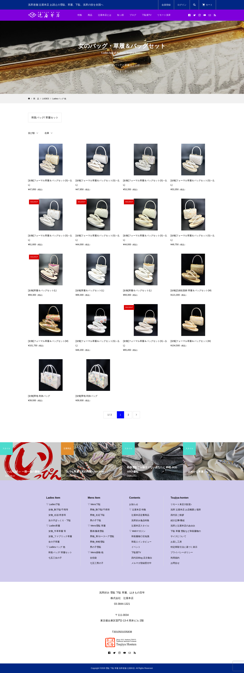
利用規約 (175, 558)
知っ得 (120, 15)
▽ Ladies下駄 (53, 504)
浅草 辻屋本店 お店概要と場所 (186, 509)
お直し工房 (176, 541)
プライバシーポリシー (182, 552)
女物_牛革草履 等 (57, 531)
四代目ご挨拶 (177, 515)
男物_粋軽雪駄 (97, 541)
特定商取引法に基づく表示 (184, 547)
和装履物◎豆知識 (140, 536)
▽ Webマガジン (137, 531)
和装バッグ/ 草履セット (44, 117)
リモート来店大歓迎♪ (181, 504)
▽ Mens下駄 (94, 504)
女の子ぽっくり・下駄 (59, 520)
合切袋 (93, 558)
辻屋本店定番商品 (140, 515)
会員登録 (166, 5)
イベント (135, 547)
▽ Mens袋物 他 (95, 552)
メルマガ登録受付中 (141, 563)
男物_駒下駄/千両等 (100, 509)
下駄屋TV (146, 15)
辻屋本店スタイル (140, 525)
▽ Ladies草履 (53, 525)
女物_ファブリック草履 (60, 536)
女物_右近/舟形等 (57, 515)
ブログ (132, 15)
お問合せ (175, 563)
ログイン (181, 5)
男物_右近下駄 (97, 515)
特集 (80, 15)
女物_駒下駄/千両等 (58, 509)
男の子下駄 (95, 520)
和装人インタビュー (141, 541)
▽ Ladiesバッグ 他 (55, 547)
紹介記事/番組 (178, 520)
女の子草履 (54, 541)
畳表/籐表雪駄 (97, 531)
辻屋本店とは (104, 15)
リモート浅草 (164, 15)
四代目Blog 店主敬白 (141, 558)
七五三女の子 (55, 558)
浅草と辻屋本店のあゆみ (183, 525)
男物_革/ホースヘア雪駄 (102, 536)
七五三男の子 (96, 563)
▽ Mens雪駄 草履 (97, 525)
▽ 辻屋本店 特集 (137, 509)
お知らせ (133, 504)
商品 (90, 15)
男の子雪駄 (95, 547)
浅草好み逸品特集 (140, 520)
